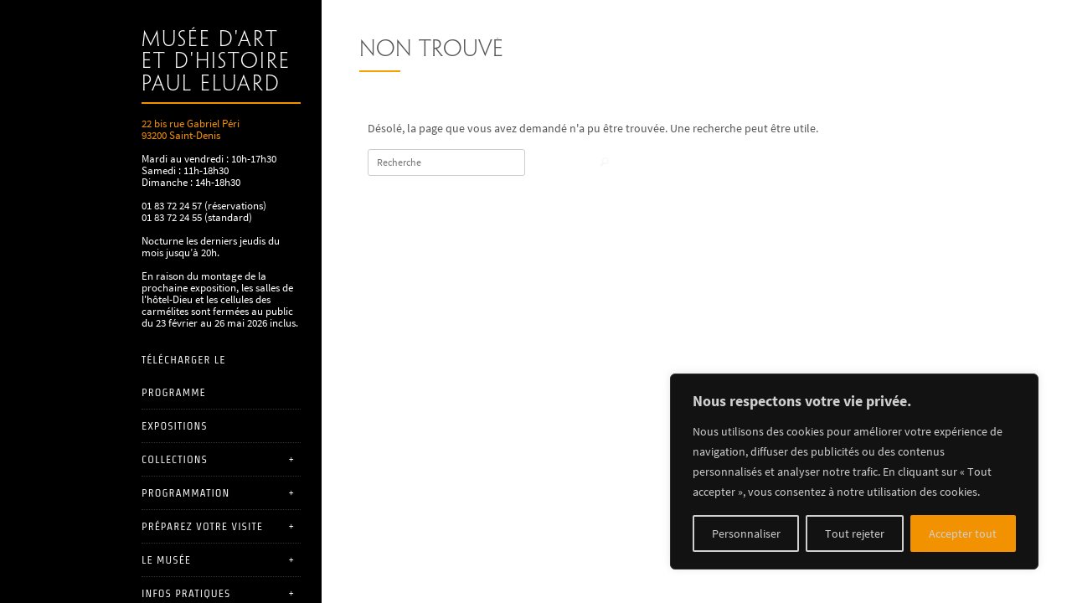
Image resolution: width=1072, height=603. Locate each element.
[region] (854, 472)
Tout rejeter (854, 533)
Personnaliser (746, 533)
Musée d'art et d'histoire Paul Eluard (216, 62)
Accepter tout (963, 533)
